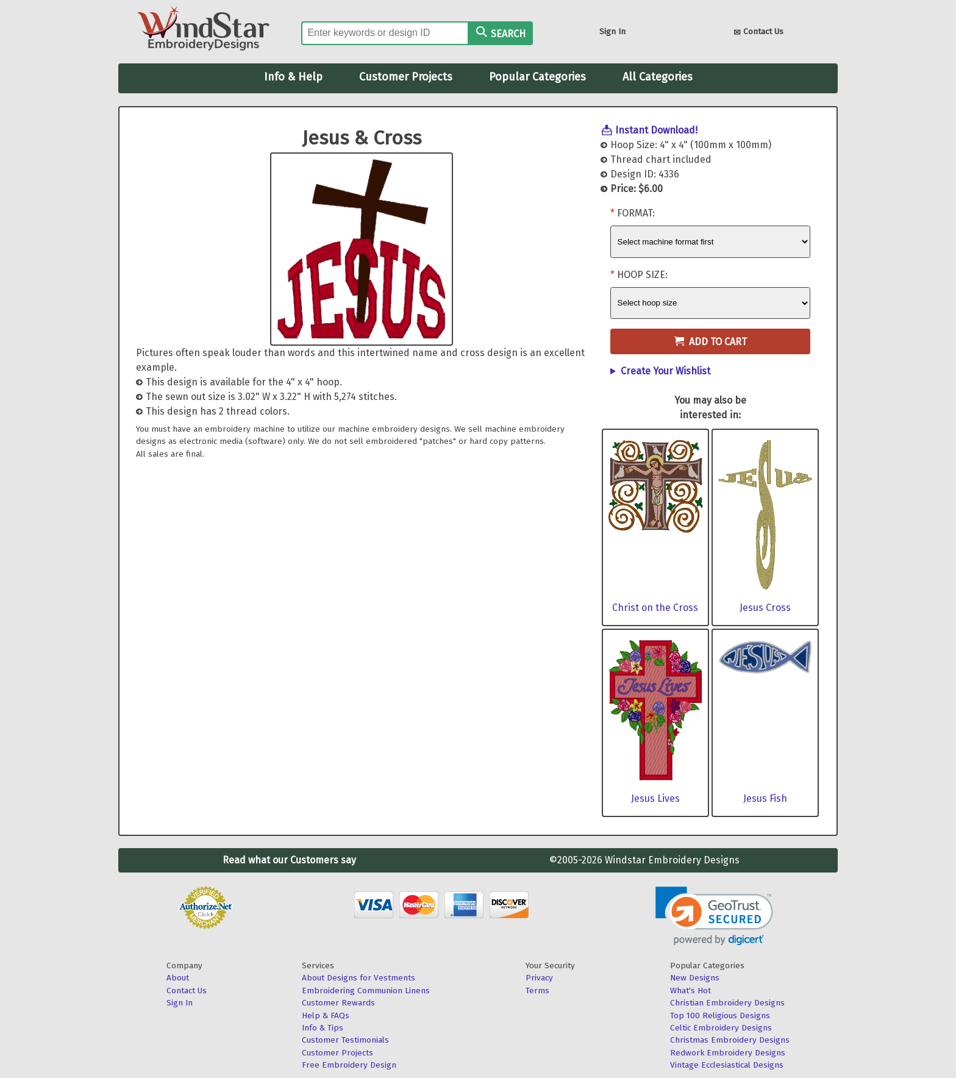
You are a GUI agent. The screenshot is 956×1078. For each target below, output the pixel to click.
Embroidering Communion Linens (366, 990)
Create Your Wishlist (665, 371)
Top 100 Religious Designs (720, 1015)
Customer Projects (405, 77)
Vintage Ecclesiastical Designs (726, 1065)
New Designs (694, 978)
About (177, 978)
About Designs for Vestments (358, 978)
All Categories (657, 77)
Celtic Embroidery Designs (721, 1028)
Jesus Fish (765, 798)
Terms (537, 990)
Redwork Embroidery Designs (727, 1053)
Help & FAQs (325, 1015)
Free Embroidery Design (349, 1065)
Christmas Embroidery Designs (730, 1040)
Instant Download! (656, 130)
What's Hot (690, 990)
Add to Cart (710, 342)
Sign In (612, 31)
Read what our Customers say (289, 860)
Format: (636, 213)
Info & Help (293, 77)
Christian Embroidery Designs (727, 1003)
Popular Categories (537, 77)
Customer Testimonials (345, 1040)
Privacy (539, 978)
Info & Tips (322, 1028)
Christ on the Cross (655, 607)
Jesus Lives (655, 798)
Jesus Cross (765, 607)
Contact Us (758, 33)
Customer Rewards (338, 1003)
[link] (714, 916)
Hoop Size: (642, 274)
